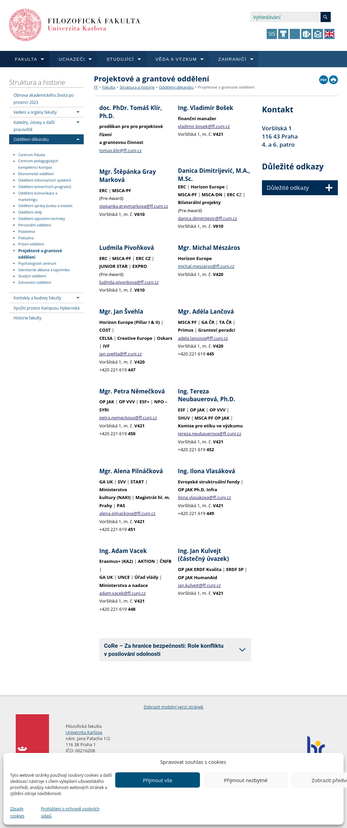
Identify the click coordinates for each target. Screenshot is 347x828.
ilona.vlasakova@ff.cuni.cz (204, 497)
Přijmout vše (157, 780)
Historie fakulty (27, 317)
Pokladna (26, 238)
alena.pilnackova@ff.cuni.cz (127, 513)
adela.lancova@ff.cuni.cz (203, 338)
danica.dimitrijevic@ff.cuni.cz (207, 218)
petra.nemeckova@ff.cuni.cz (128, 418)
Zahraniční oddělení (34, 282)
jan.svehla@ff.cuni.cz (120, 354)
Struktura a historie (37, 82)
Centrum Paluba (31, 154)
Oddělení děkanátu (31, 139)
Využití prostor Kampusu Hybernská (47, 308)
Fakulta (108, 87)
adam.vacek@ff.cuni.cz (122, 593)
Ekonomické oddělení (36, 173)
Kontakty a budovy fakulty (37, 297)
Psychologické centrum (37, 263)
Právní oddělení (31, 244)
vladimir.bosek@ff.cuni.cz (204, 126)
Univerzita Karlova (84, 732)
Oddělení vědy (30, 212)
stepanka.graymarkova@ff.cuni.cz (133, 206)
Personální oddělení (34, 225)
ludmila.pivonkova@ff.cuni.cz (129, 282)
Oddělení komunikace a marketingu (37, 196)
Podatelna (26, 231)
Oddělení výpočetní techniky (41, 218)
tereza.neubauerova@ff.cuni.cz (209, 433)
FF (96, 87)
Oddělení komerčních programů (45, 186)
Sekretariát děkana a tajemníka (44, 270)
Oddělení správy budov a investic (45, 206)
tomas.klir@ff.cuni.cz (120, 150)
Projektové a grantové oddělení (40, 253)
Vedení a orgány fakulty (35, 112)
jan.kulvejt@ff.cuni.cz (199, 585)
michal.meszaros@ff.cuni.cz (206, 266)
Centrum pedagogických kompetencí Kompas (38, 164)
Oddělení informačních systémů (44, 180)
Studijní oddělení (32, 276)
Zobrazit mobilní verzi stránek (174, 707)
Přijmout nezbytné (245, 780)
